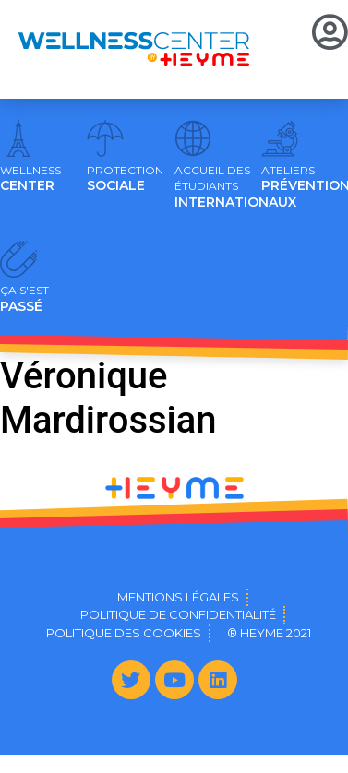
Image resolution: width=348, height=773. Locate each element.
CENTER (30, 179)
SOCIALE (125, 179)
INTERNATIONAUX (235, 187)
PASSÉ (24, 299)
